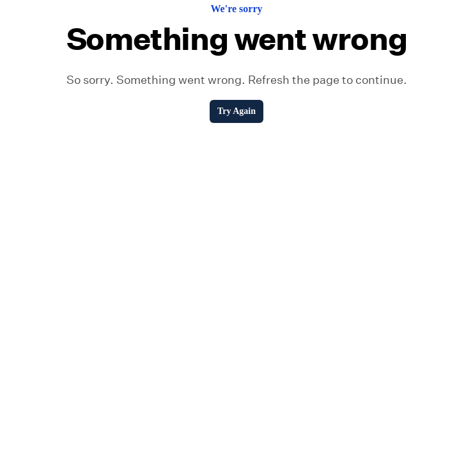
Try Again (236, 111)
